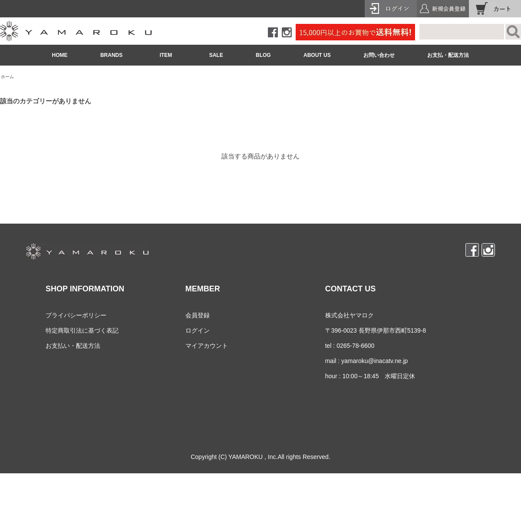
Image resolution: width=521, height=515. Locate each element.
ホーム (7, 76)
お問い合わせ (379, 55)
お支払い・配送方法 (73, 345)
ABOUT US (317, 55)
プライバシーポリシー (76, 315)
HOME (60, 55)
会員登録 (197, 315)
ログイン (197, 330)
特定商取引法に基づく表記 (82, 330)
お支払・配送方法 (448, 55)
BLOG (263, 55)
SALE (216, 55)
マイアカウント (206, 345)
